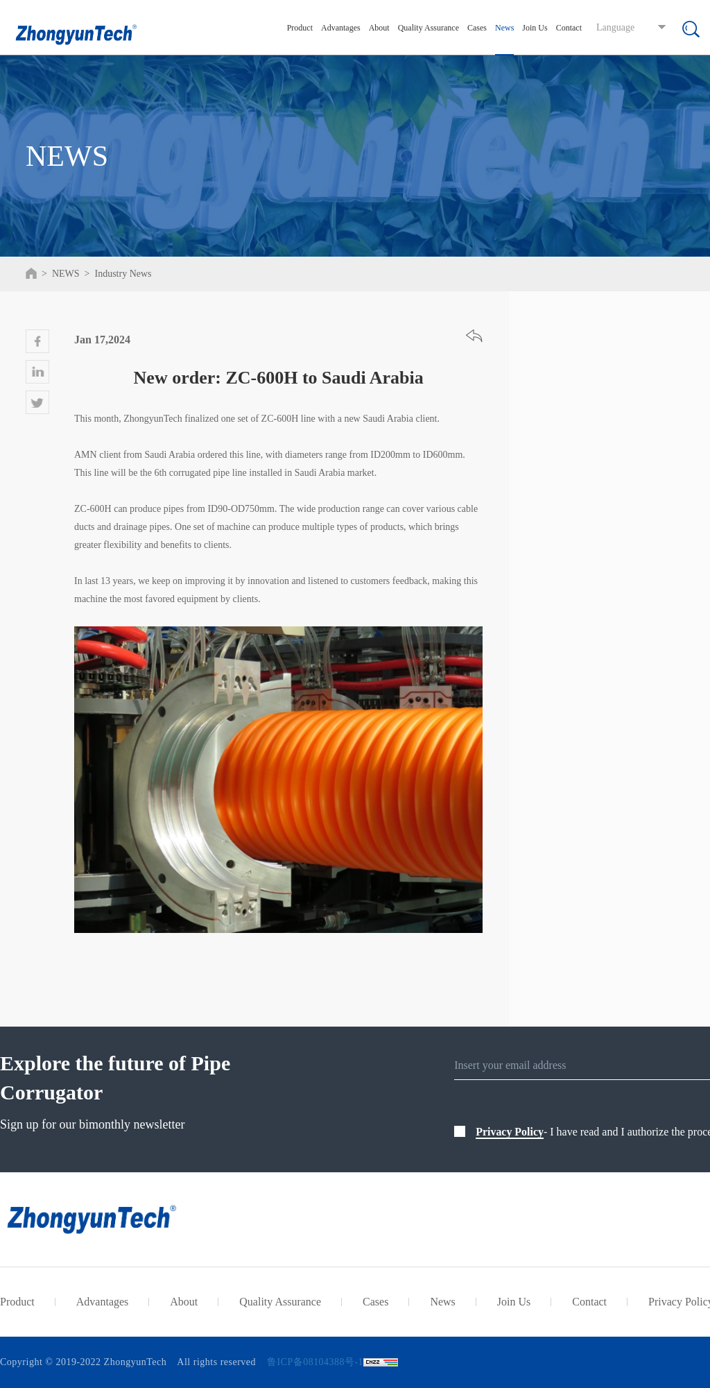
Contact (569, 28)
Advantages (341, 28)
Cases (477, 28)
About (379, 28)
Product (300, 28)
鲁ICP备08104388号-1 (315, 1362)
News (504, 28)
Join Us (534, 28)
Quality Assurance (428, 28)
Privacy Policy (510, 1132)
